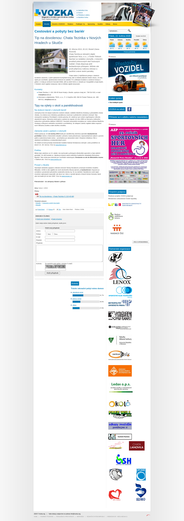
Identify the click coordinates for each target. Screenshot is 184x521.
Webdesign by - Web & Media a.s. (117, 516)
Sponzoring (91, 24)
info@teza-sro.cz (50, 99)
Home (35, 516)
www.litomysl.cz (61, 145)
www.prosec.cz (67, 176)
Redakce (70, 24)
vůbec (74, 305)
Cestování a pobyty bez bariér (51, 203)
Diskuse (51, 209)
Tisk (60, 209)
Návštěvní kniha (83, 17)
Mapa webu (80, 516)
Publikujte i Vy (80, 24)
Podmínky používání (46, 516)
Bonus (115, 24)
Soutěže (100, 24)
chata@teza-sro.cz (44, 95)
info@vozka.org (75, 514)
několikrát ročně (77, 292)
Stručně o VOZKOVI (58, 24)
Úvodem (38, 24)
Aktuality (46, 24)
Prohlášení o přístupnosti (65, 516)
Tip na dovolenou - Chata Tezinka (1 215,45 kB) (56, 196)
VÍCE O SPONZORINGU (141, 242)
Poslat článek (41, 209)
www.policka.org (55, 159)
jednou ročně (76, 299)
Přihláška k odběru (84, 15)
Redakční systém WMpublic (96, 516)
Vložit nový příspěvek (43, 219)
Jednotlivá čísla (83, 10)
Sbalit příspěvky (57, 219)
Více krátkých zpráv (116, 102)
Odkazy (107, 24)
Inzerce (80, 13)
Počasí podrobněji (129, 52)
